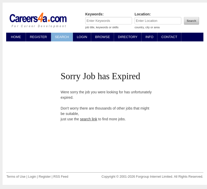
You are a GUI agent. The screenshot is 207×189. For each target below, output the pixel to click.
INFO (149, 37)
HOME (16, 37)
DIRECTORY (127, 37)
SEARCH (62, 37)
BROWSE (102, 37)
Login (32, 176)
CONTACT (169, 37)
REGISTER (38, 37)
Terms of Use (15, 176)
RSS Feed (60, 176)
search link (88, 119)
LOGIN (82, 37)
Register (45, 176)
